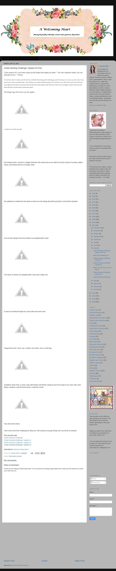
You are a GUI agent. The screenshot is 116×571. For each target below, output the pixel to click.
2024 (94, 193)
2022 (94, 199)
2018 (94, 211)
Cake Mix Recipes (95, 312)
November (97, 230)
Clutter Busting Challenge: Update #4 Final (102, 251)
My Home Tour (94, 352)
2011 (94, 296)
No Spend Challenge (96, 357)
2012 (94, 293)
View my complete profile (97, 105)
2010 (94, 299)
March (96, 283)
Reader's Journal (95, 371)
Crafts (91, 323)
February (97, 286)
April (95, 280)
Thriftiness (92, 378)
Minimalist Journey (15, 456)
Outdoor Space (94, 363)
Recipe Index (32, 59)
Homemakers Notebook (97, 328)
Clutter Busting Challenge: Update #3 (17, 445)
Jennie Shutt (103, 66)
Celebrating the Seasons (97, 318)
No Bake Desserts (95, 355)
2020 (94, 205)
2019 (94, 208)
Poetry (91, 368)
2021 (94, 202)
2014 (94, 222)
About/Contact (18, 59)
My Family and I (94, 349)
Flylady (20, 75)
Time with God (94, 381)
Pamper (92, 365)
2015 (94, 219)
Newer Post (9, 561)
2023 (94, 196)
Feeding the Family (95, 326)
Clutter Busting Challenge (101, 277)
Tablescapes (93, 376)
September (97, 236)
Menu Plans (93, 341)
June (95, 245)
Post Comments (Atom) (21, 565)
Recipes (92, 373)
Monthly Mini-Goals (95, 347)
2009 (94, 302)
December (97, 228)
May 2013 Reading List (100, 255)
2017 (94, 213)
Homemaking (93, 331)
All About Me (93, 310)
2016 (94, 216)
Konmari (92, 336)
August (96, 239)
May (95, 248)
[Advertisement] (44, 541)
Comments (95, 482)
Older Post (80, 561)
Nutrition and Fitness (96, 360)
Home (6, 59)
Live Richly (93, 339)
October (96, 233)
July (95, 242)
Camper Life (93, 315)
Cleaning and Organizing (97, 320)
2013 (94, 225)
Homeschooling (94, 334)
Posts (93, 479)
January (96, 289)
